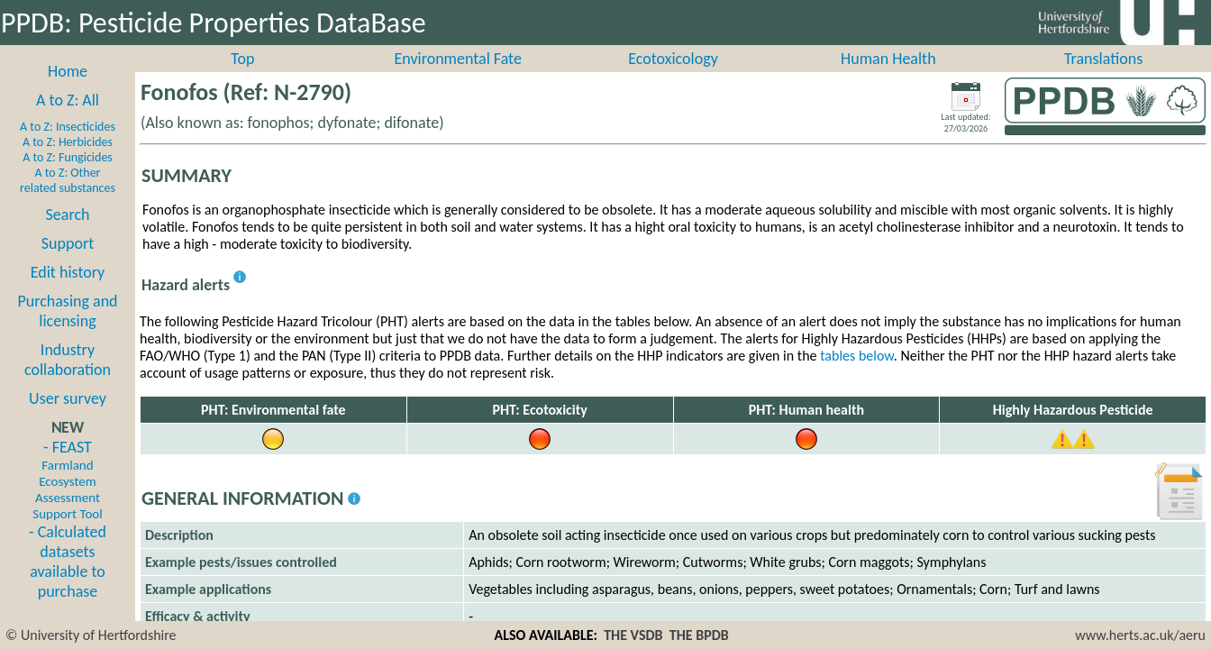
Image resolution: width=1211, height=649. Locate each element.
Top (242, 78)
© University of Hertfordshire (91, 635)
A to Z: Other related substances (67, 200)
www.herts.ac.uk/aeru (1140, 635)
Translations (1103, 78)
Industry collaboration (67, 379)
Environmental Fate (457, 78)
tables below (857, 375)
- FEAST (67, 499)
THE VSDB (633, 635)
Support (67, 263)
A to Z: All (67, 120)
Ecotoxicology (673, 78)
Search (68, 234)
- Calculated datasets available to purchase (67, 581)
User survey (67, 418)
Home (67, 91)
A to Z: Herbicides (68, 161)
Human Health (888, 78)
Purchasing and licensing (67, 331)
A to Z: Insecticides (67, 146)
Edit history (68, 292)
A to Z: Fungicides (68, 177)
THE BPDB (699, 635)
